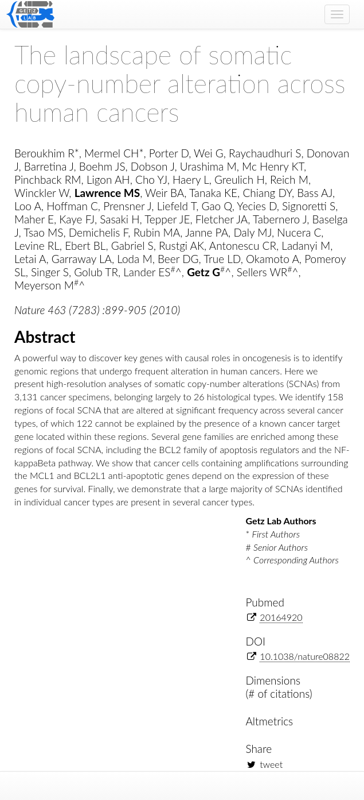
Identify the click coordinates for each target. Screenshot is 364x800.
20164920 (281, 617)
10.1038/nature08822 (305, 656)
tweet (271, 764)
